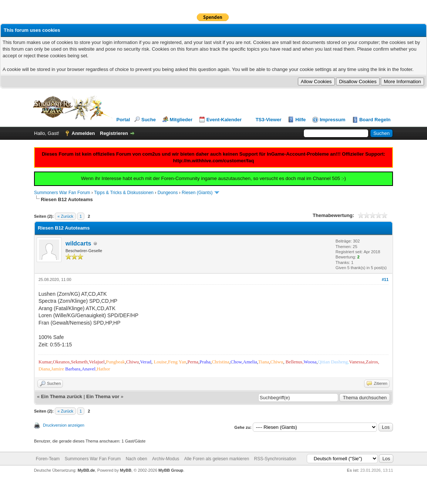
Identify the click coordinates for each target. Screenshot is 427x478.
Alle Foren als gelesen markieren (216, 458)
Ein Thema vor (103, 396)
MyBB (125, 470)
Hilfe (300, 119)
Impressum (332, 119)
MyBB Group (170, 470)
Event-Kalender (224, 119)
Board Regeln (375, 119)
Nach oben (136, 458)
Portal (123, 119)
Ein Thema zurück (61, 396)
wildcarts (78, 243)
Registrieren (114, 133)
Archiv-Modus (165, 458)
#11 (385, 279)
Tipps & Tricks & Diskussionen (124, 192)
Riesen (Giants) (197, 192)
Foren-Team (48, 458)
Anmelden (83, 133)
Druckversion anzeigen (63, 425)
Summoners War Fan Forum (62, 192)
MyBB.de (86, 470)
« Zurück (65, 216)
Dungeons (168, 192)
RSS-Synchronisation (275, 458)
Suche (148, 119)
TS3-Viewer (269, 119)
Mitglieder (181, 119)
